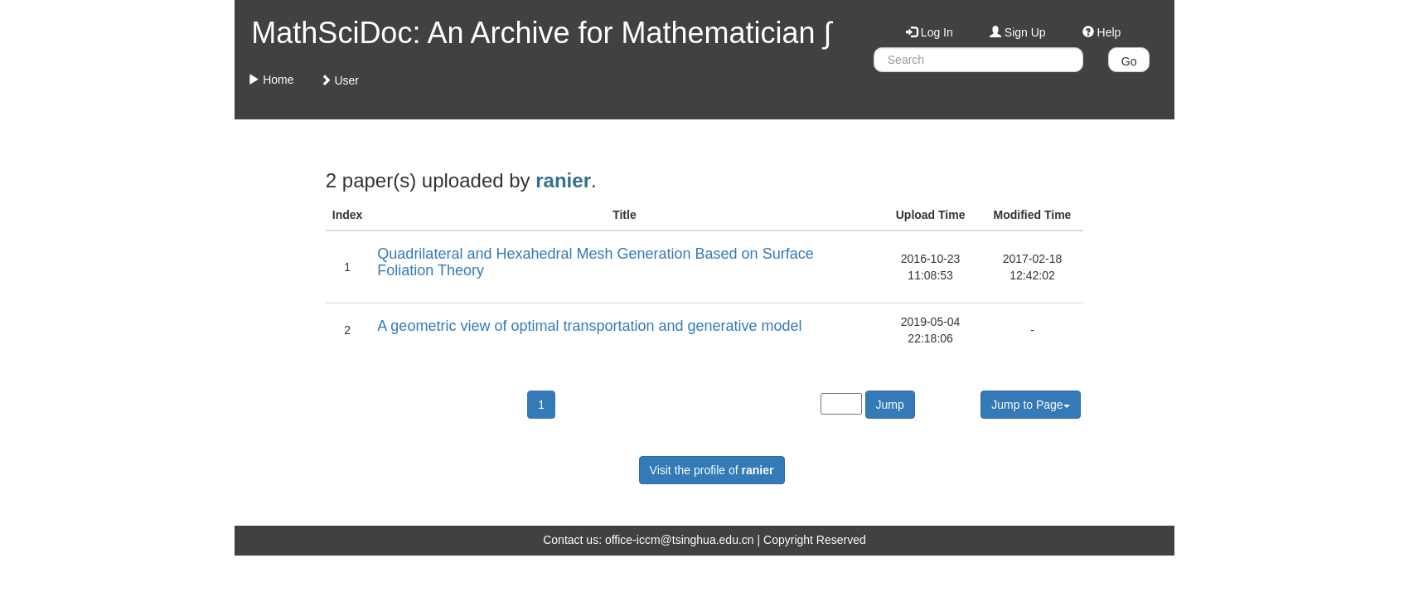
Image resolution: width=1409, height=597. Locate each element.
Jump (890, 404)
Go (1129, 61)
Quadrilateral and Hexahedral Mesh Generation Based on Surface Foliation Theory (595, 262)
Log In (929, 32)
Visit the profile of (712, 470)
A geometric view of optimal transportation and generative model (589, 326)
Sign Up (1018, 32)
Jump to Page (1030, 404)
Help (1101, 32)
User (339, 80)
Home (270, 79)
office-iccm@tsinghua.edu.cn (679, 539)
